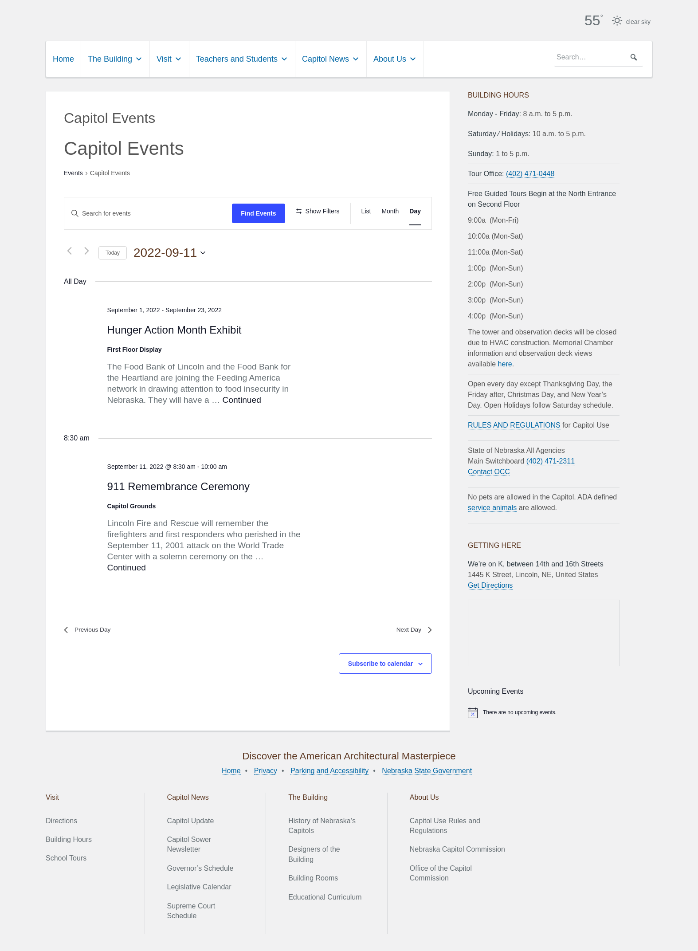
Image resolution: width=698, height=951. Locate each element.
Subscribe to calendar (380, 664)
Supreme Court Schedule (191, 909)
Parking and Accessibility (329, 769)
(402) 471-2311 (550, 460)
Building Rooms (313, 877)
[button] (633, 56)
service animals (492, 507)
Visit (169, 58)
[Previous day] (69, 249)
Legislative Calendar (199, 886)
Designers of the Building (314, 853)
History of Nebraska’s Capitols (322, 824)
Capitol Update (190, 819)
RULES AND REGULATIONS (514, 424)
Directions (61, 819)
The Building (115, 58)
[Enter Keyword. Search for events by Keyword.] (148, 212)
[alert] (544, 711)
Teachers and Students (242, 58)
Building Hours (69, 838)
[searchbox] (598, 56)
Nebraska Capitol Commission (457, 848)
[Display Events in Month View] (390, 210)
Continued (241, 399)
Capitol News (331, 58)
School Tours (66, 857)
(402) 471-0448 (530, 173)
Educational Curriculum (324, 896)
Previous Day (90, 630)
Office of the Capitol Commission (441, 871)
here (505, 363)
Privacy (265, 769)
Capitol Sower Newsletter (189, 843)
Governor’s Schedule (200, 867)
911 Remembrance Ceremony (178, 485)
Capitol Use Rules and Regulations (445, 824)
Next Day (412, 630)
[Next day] (86, 249)
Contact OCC (489, 471)
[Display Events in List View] (366, 210)
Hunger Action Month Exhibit (174, 328)
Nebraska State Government (427, 769)
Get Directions (490, 584)
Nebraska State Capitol (209, 18)
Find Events (258, 212)
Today (113, 252)
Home (63, 58)
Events (73, 172)
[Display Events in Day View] (415, 210)
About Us (395, 58)
